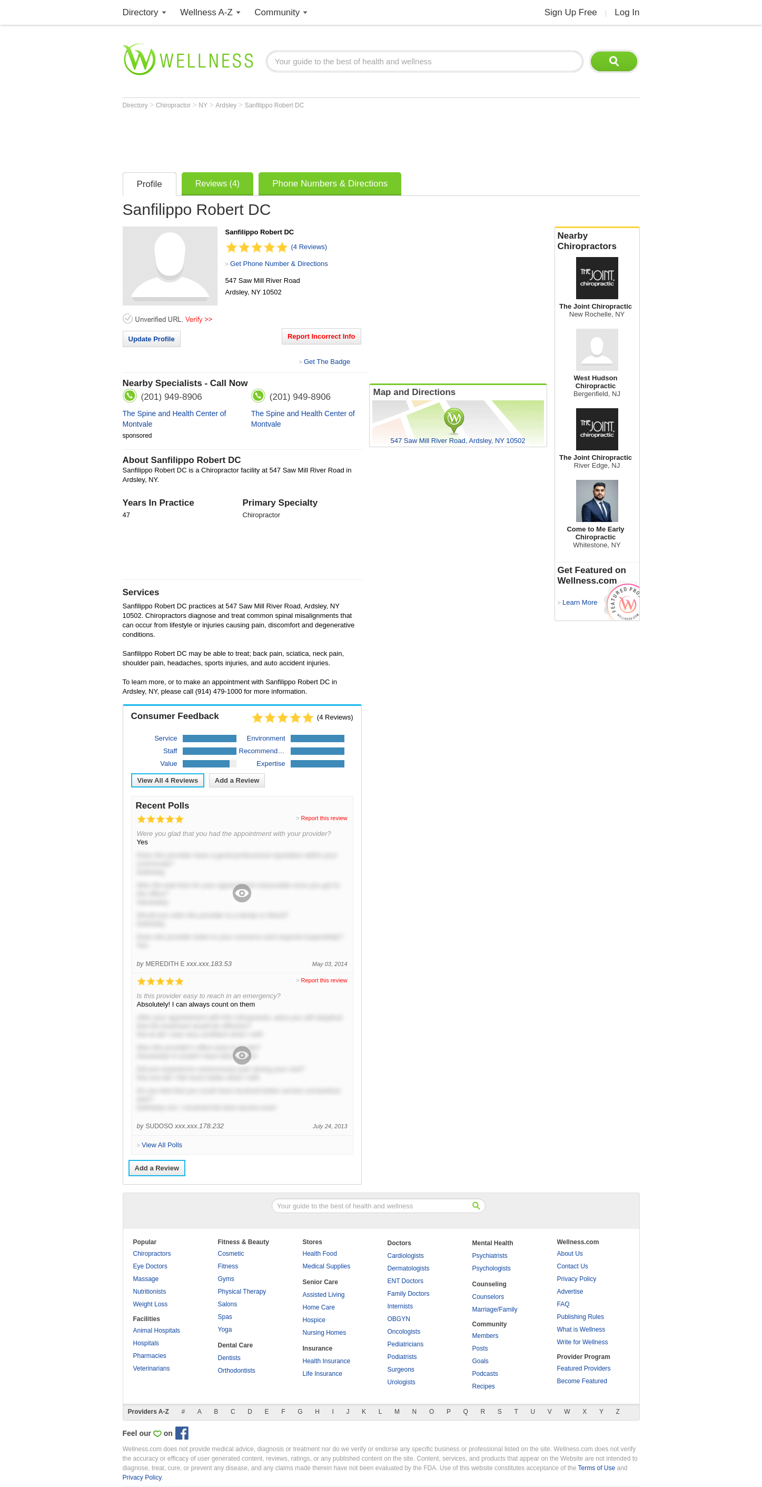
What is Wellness (581, 1329)
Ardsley (226, 105)
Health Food (320, 1253)
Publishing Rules (580, 1317)
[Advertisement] (314, 138)
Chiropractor (174, 105)
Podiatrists (402, 1357)
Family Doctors (409, 1293)
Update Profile (151, 339)
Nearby (597, 241)
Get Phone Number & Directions (279, 264)
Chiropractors (152, 1253)
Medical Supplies (327, 1266)
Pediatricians (406, 1344)
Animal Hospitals (156, 1330)
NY (204, 105)
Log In (627, 12)
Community (277, 12)
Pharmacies (149, 1356)
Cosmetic (231, 1253)
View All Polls (162, 1145)
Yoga (225, 1329)
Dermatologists (409, 1268)
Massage (146, 1279)
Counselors (488, 1297)
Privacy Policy (577, 1279)
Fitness (228, 1266)
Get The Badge (327, 362)
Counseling (489, 1284)
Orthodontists (236, 1370)
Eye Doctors (150, 1266)
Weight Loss (150, 1304)
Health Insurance (327, 1361)
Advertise (570, 1291)
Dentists (229, 1358)
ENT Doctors (405, 1281)
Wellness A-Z (206, 12)
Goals (480, 1361)
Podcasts (485, 1373)
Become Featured (582, 1381)
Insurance (318, 1348)
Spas (225, 1317)
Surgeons (401, 1369)
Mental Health (492, 1243)
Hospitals (146, 1343)
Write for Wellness (582, 1342)
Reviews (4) (217, 183)
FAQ (563, 1304)
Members (485, 1336)
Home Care (319, 1307)
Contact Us (572, 1266)
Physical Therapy (242, 1291)
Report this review (324, 818)
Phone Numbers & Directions (330, 184)
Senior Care (320, 1282)
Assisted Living (324, 1294)
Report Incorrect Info (321, 336)
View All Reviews (168, 780)
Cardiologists (406, 1255)
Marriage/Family (495, 1309)
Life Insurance (322, 1373)
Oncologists (404, 1331)
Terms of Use (596, 1468)
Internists (400, 1306)
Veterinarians (151, 1368)
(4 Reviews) (309, 247)
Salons (227, 1304)
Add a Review (237, 780)
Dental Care (235, 1345)
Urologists (401, 1382)
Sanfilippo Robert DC (274, 105)
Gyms (226, 1279)
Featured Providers (584, 1368)
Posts (480, 1348)
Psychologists (491, 1268)
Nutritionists (149, 1291)
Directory (141, 12)
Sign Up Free (571, 12)
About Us (570, 1253)
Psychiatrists (490, 1255)
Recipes (483, 1386)
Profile (149, 184)
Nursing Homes (325, 1332)
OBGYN (399, 1319)
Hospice (314, 1320)
